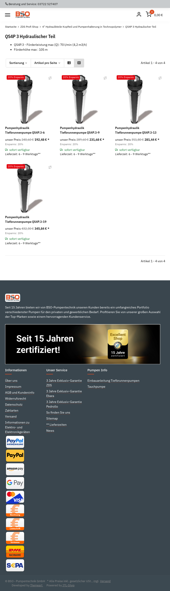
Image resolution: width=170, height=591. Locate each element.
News (50, 431)
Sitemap (52, 418)
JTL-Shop (68, 585)
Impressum (13, 387)
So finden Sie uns (58, 412)
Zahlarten (11, 410)
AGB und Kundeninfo (19, 393)
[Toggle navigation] (7, 14)
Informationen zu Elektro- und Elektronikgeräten (17, 427)
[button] (69, 63)
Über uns (11, 381)
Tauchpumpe (96, 387)
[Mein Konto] (139, 14)
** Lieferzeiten (56, 425)
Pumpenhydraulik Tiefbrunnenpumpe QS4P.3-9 (80, 130)
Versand (11, 416)
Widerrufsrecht (15, 398)
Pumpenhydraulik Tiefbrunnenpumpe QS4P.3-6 (25, 130)
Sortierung (16, 63)
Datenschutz (14, 404)
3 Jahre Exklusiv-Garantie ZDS (64, 383)
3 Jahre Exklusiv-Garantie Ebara (64, 393)
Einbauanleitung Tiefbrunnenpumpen (113, 381)
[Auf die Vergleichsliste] (50, 78)
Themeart (36, 585)
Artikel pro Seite (45, 63)
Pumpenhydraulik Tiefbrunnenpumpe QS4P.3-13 (135, 130)
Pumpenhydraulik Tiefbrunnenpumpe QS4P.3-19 (25, 219)
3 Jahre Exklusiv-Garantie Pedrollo (64, 404)
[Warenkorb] (154, 14)
